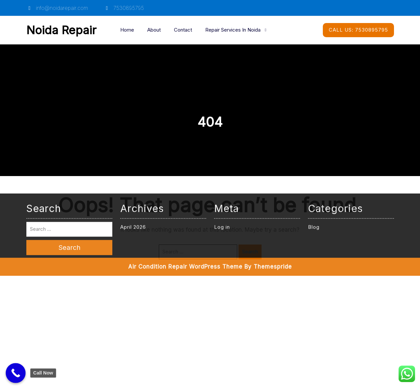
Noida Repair (61, 30)
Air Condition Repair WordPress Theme (185, 189)
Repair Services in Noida (233, 30)
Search (250, 251)
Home (127, 30)
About (154, 30)
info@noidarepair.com (57, 8)
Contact (183, 30)
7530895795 (124, 8)
